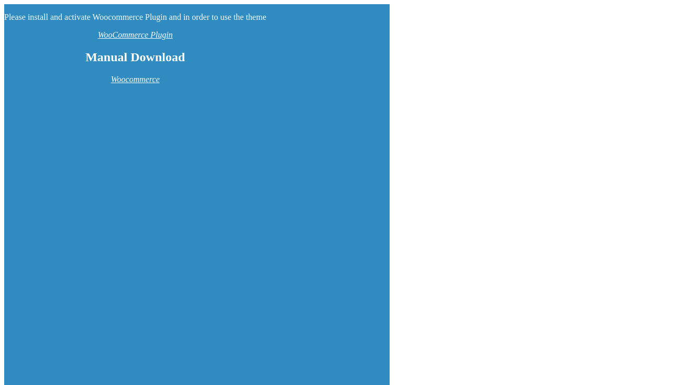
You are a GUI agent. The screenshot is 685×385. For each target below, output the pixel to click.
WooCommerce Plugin (135, 34)
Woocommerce (135, 79)
